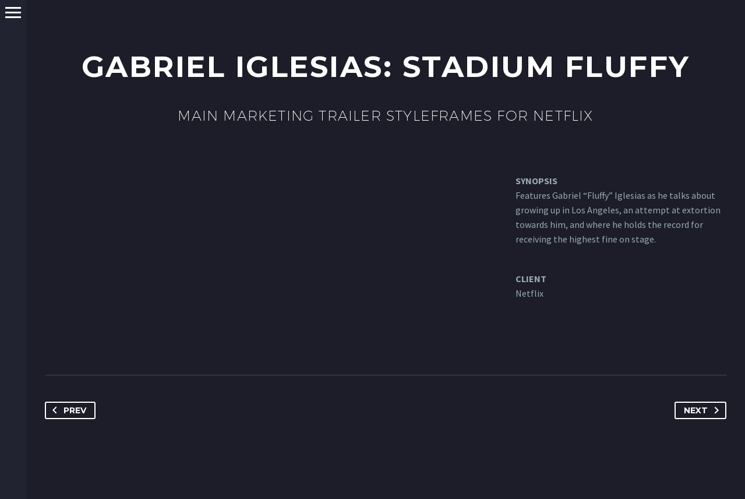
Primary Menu (13, 12)
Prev (67, 410)
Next (703, 410)
